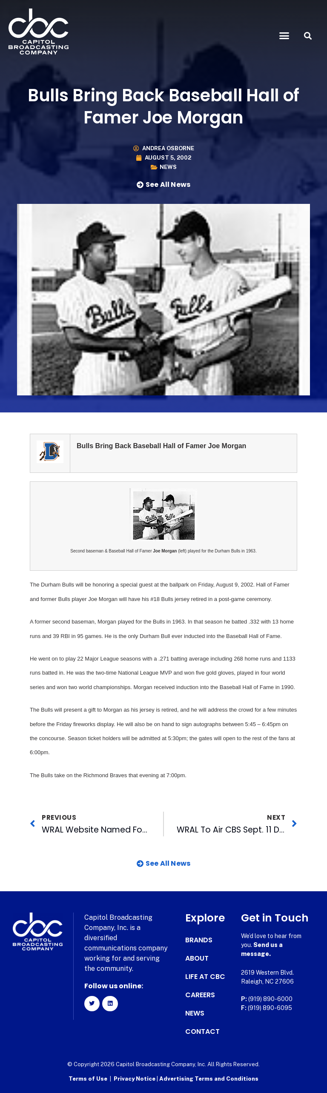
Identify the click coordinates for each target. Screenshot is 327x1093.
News (168, 167)
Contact (202, 1031)
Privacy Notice (135, 1078)
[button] (284, 36)
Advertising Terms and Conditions (208, 1078)
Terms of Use (88, 1078)
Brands (198, 940)
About (197, 958)
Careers (200, 995)
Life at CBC (205, 977)
